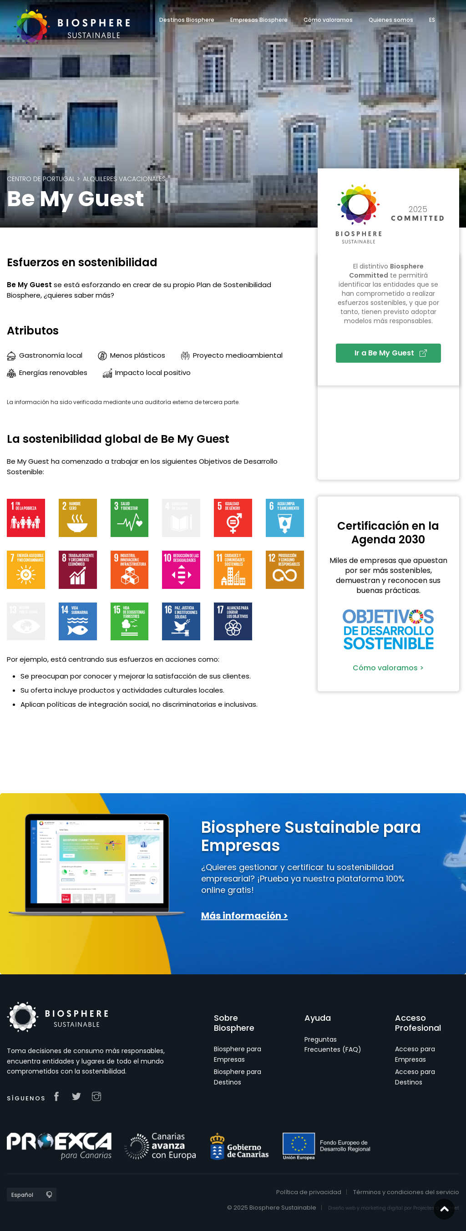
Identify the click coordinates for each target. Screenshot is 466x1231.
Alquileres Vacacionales (124, 178)
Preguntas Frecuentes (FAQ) (332, 1044)
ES (432, 20)
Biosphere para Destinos (237, 1076)
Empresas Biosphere (259, 20)
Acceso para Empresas (415, 1054)
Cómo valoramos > (388, 668)
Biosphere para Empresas (237, 1054)
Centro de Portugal (41, 178)
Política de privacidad (308, 1192)
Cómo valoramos (328, 20)
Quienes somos (391, 20)
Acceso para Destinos (415, 1076)
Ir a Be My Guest (391, 353)
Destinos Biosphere (186, 20)
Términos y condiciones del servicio (406, 1192)
